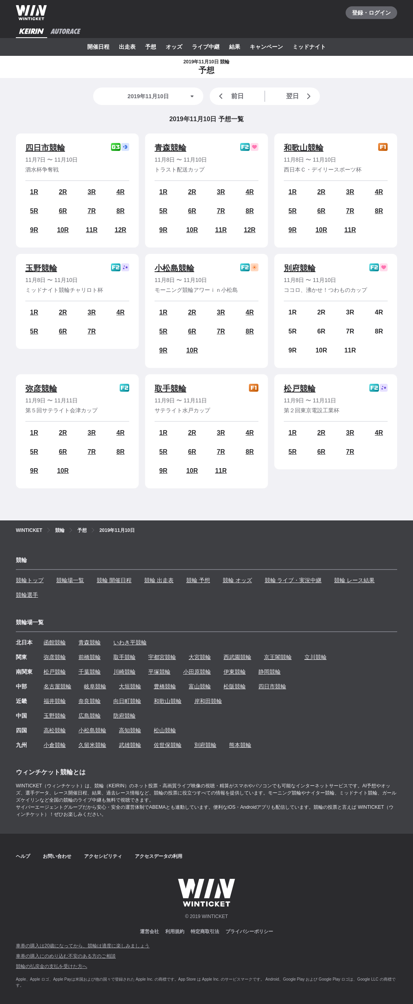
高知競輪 (130, 730)
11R (92, 230)
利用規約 (174, 931)
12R (120, 230)
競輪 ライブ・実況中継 (293, 580)
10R (63, 230)
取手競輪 (170, 388)
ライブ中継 (206, 47)
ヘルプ (23, 856)
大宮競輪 (200, 657)
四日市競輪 (45, 147)
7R (92, 211)
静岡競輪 (269, 672)
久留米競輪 (92, 745)
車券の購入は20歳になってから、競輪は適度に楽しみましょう (82, 946)
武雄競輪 (130, 745)
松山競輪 (165, 730)
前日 (230, 96)
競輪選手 (27, 595)
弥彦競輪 (41, 388)
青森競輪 (170, 147)
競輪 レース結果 (354, 580)
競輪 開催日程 (114, 580)
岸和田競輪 (208, 701)
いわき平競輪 (130, 642)
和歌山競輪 (303, 147)
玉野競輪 (41, 268)
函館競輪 (55, 642)
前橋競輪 (89, 657)
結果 (234, 47)
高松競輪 (55, 730)
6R (63, 211)
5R (34, 211)
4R (120, 192)
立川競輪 (315, 657)
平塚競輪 (159, 672)
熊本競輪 (240, 745)
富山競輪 (200, 686)
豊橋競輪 (165, 686)
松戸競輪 (299, 388)
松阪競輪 (235, 686)
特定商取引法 (205, 931)
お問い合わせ (57, 856)
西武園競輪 (237, 657)
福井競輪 (55, 701)
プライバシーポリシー (249, 931)
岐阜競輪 (95, 686)
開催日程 (98, 47)
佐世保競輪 (168, 745)
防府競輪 (124, 716)
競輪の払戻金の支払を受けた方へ (51, 966)
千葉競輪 (89, 672)
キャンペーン (266, 47)
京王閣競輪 (278, 657)
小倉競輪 (55, 745)
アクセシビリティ (103, 856)
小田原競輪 (197, 672)
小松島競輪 (174, 268)
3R (92, 192)
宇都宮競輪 (162, 657)
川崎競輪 (124, 672)
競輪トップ (30, 580)
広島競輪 (89, 716)
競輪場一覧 (70, 580)
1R (34, 192)
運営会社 (149, 931)
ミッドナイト (309, 47)
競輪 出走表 (159, 580)
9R (34, 230)
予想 (150, 47)
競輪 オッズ (237, 580)
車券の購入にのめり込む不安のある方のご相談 (66, 956)
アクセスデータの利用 (158, 856)
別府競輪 (299, 268)
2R (63, 192)
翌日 (300, 96)
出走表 (127, 47)
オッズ (174, 47)
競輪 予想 (198, 580)
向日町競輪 (127, 701)
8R (120, 211)
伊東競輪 (235, 672)
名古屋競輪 (57, 686)
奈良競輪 (89, 701)
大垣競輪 (130, 686)
